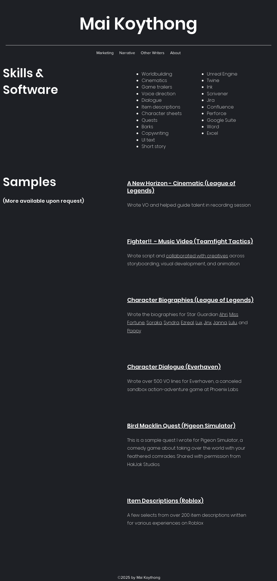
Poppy (134, 331)
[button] (105, 52)
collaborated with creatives (197, 256)
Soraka (154, 322)
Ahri (223, 314)
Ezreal (187, 322)
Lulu (233, 322)
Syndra (171, 322)
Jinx (207, 322)
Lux (199, 322)
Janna (220, 322)
